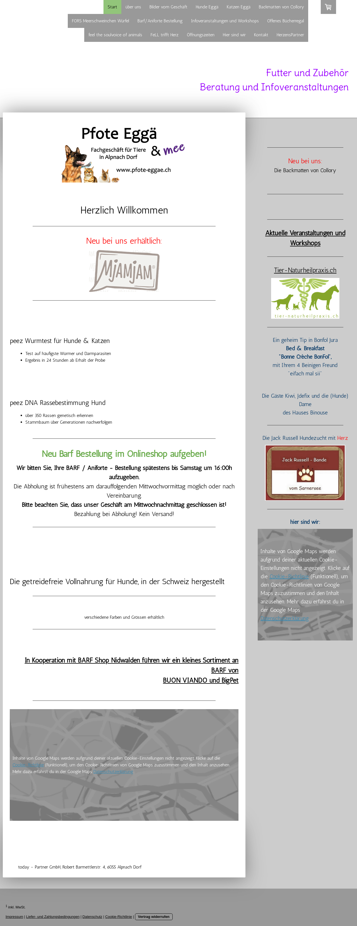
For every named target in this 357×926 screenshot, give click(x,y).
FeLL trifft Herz (164, 34)
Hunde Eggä (207, 6)
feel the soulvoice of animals (115, 34)
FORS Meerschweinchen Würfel (100, 20)
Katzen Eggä (238, 6)
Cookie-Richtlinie (28, 764)
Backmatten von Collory (281, 6)
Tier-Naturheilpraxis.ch (305, 270)
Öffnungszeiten (200, 34)
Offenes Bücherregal (285, 20)
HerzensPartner (290, 34)
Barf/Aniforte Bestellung (160, 20)
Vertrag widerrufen (154, 917)
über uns (133, 6)
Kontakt (261, 34)
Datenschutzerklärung (113, 771)
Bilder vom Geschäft (168, 6)
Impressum (14, 917)
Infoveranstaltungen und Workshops (225, 20)
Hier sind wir (234, 34)
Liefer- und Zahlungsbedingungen (52, 917)
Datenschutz (92, 917)
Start (112, 6)
